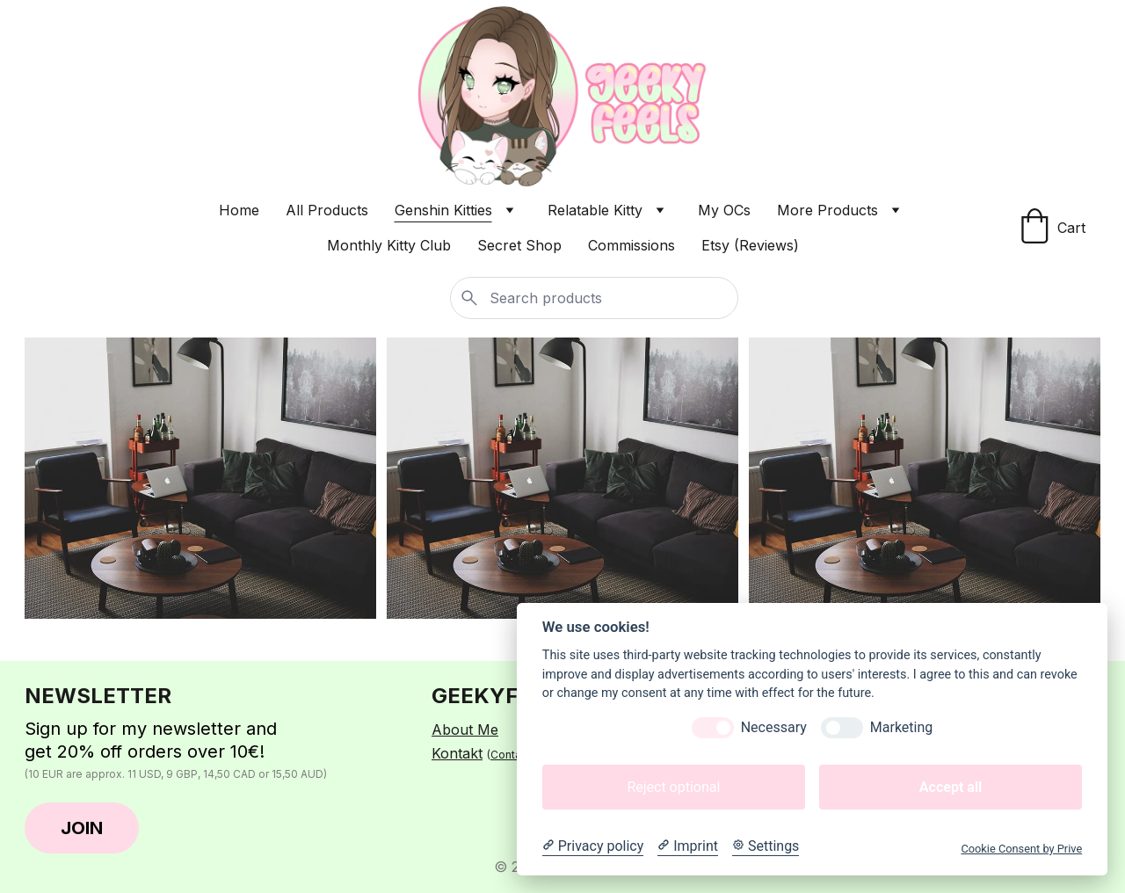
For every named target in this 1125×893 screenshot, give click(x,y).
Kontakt (457, 753)
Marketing (901, 727)
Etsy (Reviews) (750, 245)
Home (239, 210)
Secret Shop (519, 245)
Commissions (631, 245)
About (454, 729)
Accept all (950, 787)
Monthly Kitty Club (389, 245)
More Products (827, 210)
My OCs (724, 210)
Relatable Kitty (595, 210)
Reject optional (673, 787)
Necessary (774, 727)
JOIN (82, 828)
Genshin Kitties (443, 210)
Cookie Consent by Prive (1021, 848)
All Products (327, 210)
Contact (510, 754)
